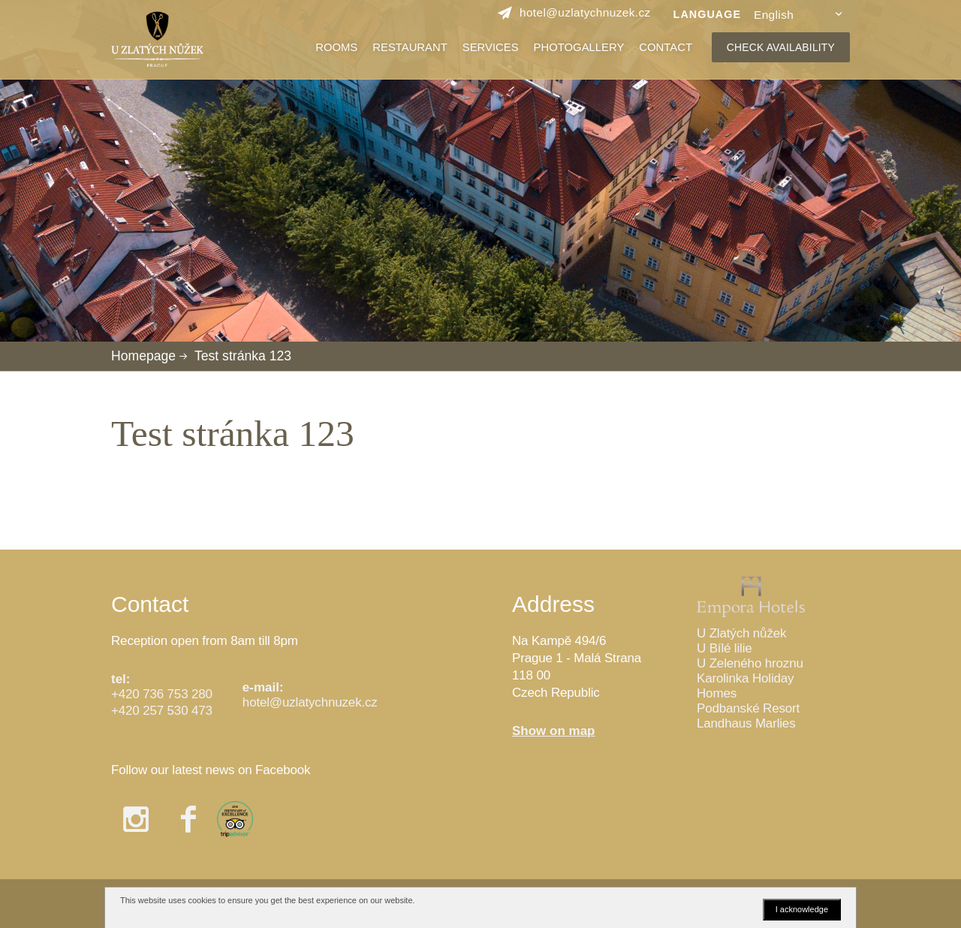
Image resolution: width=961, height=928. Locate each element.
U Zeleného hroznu (750, 663)
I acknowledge (802, 909)
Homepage (143, 355)
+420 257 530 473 (161, 711)
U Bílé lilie (724, 648)
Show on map (553, 731)
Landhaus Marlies (746, 723)
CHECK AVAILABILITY (781, 47)
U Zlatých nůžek (741, 633)
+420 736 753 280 (161, 694)
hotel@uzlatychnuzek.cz (310, 702)
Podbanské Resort (748, 708)
